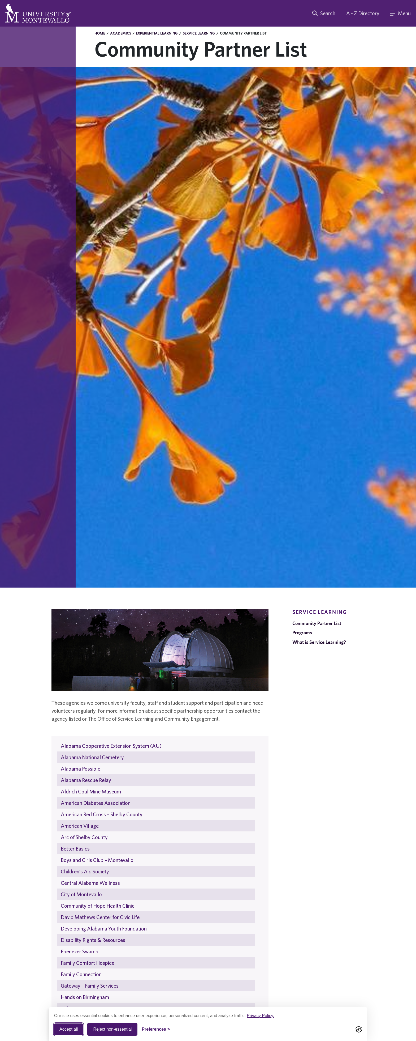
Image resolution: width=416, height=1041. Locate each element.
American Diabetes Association (96, 803)
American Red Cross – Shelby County (101, 814)
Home (99, 33)
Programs (302, 632)
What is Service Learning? (319, 642)
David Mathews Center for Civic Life (100, 917)
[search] (322, 13)
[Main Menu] (400, 13)
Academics (120, 33)
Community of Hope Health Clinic (98, 906)
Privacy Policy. (260, 1015)
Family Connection (81, 974)
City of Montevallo (81, 894)
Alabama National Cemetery (92, 757)
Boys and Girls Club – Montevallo (97, 860)
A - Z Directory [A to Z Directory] (362, 13)
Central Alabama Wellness (90, 883)
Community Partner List (316, 623)
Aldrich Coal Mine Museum (91, 791)
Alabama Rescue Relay (86, 780)
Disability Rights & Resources (93, 940)
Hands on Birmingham (85, 997)
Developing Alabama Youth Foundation (104, 928)
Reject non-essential (112, 1029)
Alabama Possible (80, 769)
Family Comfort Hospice (87, 963)
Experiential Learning (157, 33)
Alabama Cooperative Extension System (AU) (111, 746)
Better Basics (75, 848)
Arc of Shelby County (84, 837)
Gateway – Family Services (90, 986)
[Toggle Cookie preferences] (156, 1029)
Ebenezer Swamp (79, 951)
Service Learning (199, 33)
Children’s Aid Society (85, 871)
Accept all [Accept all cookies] (68, 1029)
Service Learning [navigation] (319, 612)
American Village (80, 826)
